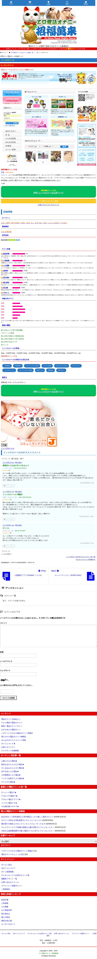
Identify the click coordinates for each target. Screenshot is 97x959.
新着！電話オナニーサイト (11, 726)
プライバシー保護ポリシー (11, 886)
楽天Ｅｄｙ (40, 370)
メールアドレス (6, 661)
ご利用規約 (5, 889)
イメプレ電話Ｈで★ (9, 803)
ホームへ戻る (6, 865)
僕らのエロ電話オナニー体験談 (13, 737)
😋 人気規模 (5, 260)
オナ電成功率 (6, 910)
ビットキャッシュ (9, 370)
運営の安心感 (6, 921)
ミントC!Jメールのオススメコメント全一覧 (80, 557)
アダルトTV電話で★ (9, 796)
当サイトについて (8, 868)
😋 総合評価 (5, 254)
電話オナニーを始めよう (11, 719)
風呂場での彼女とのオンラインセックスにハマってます (23, 824)
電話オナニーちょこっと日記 (12, 854)
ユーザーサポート (8, 924)
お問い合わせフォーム (10, 882)
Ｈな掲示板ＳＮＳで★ (10, 806)
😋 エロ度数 (5, 265)
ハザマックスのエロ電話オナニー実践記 (17, 733)
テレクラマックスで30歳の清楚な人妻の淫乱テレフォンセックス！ (27, 827)
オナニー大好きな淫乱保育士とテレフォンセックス (21, 820)
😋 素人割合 (5, 282)
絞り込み (18, 462)
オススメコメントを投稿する (85, 559)
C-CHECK (7, 365)
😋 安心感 (4, 287)
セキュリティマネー (61, 365)
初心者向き (5, 914)
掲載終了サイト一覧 (9, 879)
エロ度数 (4, 907)
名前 (2, 652)
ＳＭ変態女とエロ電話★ (11, 775)
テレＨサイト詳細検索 (10, 751)
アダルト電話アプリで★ (11, 799)
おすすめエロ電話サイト (11, 730)
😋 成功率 (4, 271)
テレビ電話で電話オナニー (11, 723)
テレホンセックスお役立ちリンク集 (15, 875)
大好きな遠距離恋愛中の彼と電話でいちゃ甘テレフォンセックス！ (27, 831)
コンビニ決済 (47, 365)
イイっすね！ (9, 486)
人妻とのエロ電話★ (9, 761)
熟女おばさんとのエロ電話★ (12, 764)
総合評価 (4, 900)
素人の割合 (5, 917)
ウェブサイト (5, 671)
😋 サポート (5, 292)
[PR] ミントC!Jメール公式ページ (48, 191)
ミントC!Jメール (8, 462)
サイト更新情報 (7, 872)
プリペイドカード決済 (25, 370)
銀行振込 (50, 370)
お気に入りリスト (8, 747)
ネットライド (76, 365)
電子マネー (61, 370)
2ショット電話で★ (8, 792)
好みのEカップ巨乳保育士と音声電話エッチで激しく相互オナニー (27, 817)
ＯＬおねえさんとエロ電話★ (12, 768)
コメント (3, 623)
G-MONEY (18, 365)
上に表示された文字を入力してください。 (16, 685)
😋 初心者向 (5, 277)
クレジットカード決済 (32, 365)
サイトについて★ (8, 744)
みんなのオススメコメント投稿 (13, 740)
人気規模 (4, 903)
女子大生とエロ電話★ (10, 771)
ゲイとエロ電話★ (8, 782)
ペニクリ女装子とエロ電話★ (12, 778)
